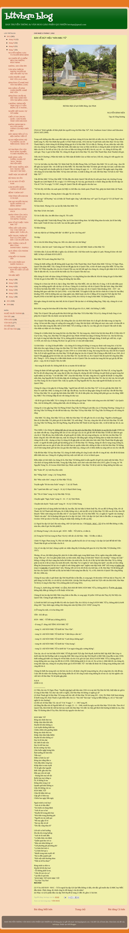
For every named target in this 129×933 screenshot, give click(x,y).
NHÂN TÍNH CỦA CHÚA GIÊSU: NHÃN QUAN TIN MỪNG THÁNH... (18, 217)
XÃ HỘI (7, 326)
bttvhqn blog (28, 16)
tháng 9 (12, 43)
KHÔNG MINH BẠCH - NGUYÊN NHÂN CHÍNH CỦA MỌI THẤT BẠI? (18, 127)
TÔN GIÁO (8, 320)
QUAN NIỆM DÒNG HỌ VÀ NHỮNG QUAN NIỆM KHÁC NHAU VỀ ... (18, 143)
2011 (9, 301)
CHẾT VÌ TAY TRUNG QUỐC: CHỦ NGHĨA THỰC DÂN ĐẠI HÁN (17, 119)
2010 (9, 304)
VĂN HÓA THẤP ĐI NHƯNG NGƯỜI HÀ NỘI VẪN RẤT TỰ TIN (18, 71)
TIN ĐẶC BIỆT (14, 275)
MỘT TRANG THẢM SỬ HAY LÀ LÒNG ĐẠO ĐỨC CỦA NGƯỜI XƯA (18, 238)
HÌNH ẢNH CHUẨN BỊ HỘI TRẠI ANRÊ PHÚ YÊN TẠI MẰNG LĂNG (18, 98)
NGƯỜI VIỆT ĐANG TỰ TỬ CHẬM (17, 112)
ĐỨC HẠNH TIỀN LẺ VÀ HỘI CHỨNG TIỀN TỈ (18, 135)
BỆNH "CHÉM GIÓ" (16, 192)
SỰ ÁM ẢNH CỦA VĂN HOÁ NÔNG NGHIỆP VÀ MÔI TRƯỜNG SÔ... (18, 151)
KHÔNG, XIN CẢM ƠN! (17, 66)
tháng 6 (12, 280)
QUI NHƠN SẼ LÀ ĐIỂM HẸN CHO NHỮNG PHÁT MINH (17, 60)
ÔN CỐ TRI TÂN (10, 329)
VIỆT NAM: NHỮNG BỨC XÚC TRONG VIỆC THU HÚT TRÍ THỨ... (18, 169)
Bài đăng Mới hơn (43, 909)
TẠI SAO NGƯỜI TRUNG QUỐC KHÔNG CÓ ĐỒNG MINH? (18, 204)
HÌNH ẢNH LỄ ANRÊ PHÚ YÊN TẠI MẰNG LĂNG (18, 84)
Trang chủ (80, 909)
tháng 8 (12, 46)
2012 (9, 36)
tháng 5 (12, 283)
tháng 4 (12, 286)
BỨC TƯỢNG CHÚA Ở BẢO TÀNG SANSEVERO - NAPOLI (18, 245)
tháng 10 (12, 39)
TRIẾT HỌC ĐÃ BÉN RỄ (17, 174)
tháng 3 (12, 290)
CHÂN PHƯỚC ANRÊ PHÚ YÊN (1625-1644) (17, 78)
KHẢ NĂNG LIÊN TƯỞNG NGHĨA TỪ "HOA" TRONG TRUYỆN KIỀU (16, 160)
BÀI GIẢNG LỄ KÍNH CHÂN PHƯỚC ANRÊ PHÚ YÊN (17, 90)
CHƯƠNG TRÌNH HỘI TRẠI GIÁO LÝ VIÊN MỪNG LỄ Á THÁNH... (18, 106)
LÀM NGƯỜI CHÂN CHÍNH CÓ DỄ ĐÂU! (17, 188)
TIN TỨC (7, 316)
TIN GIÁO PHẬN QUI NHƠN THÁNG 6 (16, 263)
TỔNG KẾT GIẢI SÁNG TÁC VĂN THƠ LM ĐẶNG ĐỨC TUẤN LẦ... (18, 230)
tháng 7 (12, 50)
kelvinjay (56, 924)
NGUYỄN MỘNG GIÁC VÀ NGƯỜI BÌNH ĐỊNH (18, 54)
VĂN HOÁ (56, 901)
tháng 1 (12, 297)
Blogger (73, 924)
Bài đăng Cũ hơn (116, 909)
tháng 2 (12, 293)
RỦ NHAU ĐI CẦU (15, 178)
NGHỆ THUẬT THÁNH (13, 313)
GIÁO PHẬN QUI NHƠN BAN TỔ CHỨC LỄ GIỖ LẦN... (18, 270)
